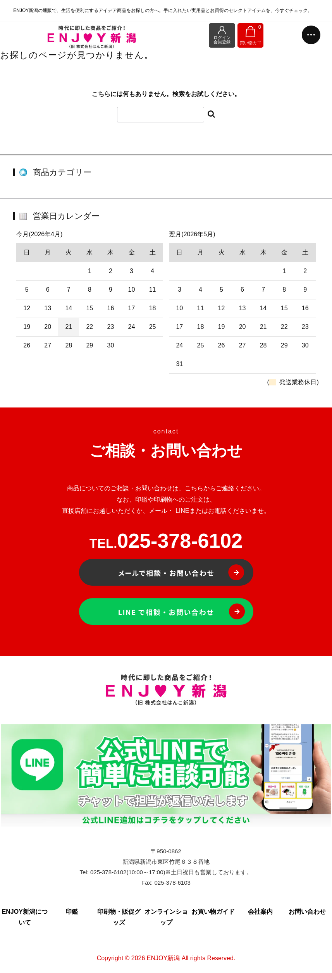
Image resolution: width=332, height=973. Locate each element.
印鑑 (71, 911)
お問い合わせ (307, 911)
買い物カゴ (251, 34)
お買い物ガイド (213, 911)
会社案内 (260, 911)
